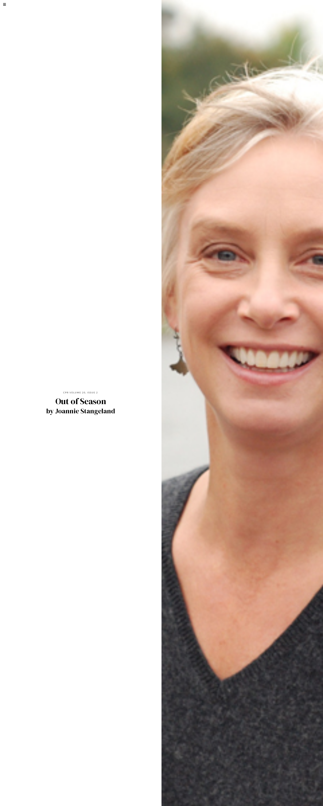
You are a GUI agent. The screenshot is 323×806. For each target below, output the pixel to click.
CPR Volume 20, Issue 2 (80, 392)
